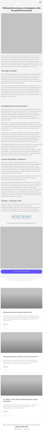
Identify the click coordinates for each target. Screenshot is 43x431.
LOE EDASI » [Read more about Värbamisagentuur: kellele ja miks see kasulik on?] (5, 366)
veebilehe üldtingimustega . (21, 426)
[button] (40, 2)
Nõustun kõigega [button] (17, 429)
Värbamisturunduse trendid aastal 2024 (17, 312)
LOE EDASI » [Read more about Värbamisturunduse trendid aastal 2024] (5, 324)
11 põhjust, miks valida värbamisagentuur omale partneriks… (20, 400)
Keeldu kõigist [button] (27, 429)
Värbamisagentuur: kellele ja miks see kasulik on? (20, 357)
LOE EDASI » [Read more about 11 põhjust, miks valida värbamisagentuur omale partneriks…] (5, 411)
